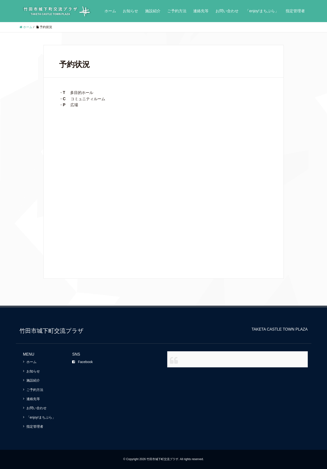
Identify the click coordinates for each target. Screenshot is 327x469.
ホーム (110, 11)
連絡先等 (201, 11)
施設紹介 (152, 11)
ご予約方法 (176, 11)
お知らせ (130, 11)
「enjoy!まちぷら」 (262, 11)
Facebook (82, 362)
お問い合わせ (227, 11)
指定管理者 (295, 11)
